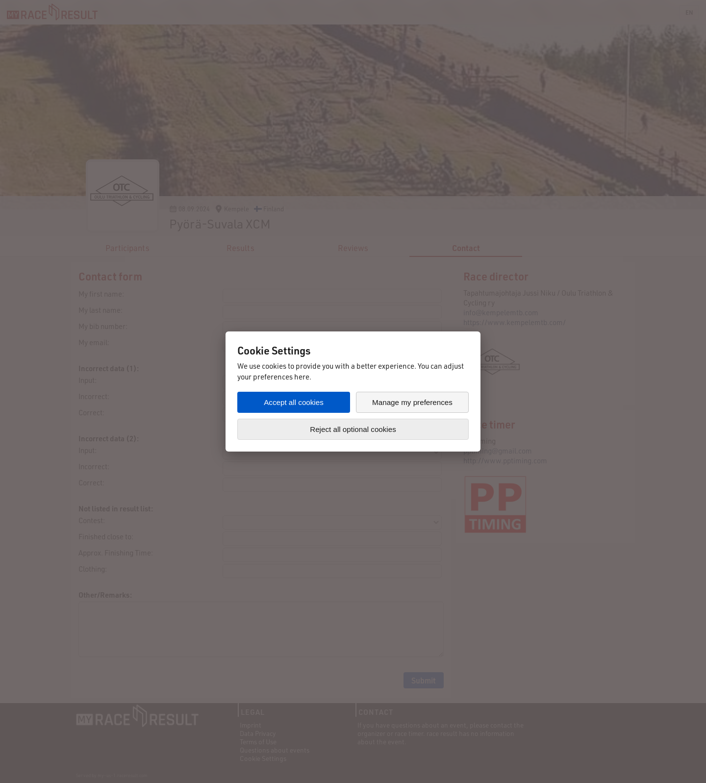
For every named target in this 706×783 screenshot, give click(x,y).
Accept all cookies (294, 402)
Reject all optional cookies (353, 429)
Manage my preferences (412, 402)
